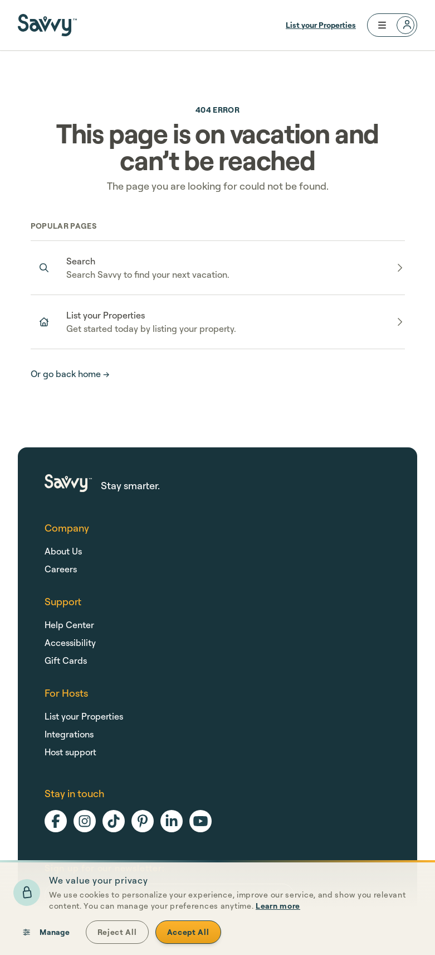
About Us (63, 551)
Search (80, 261)
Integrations (69, 734)
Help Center (69, 624)
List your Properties (321, 25)
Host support (70, 752)
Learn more (278, 941)
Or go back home (70, 373)
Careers (61, 569)
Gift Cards (66, 660)
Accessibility (70, 642)
